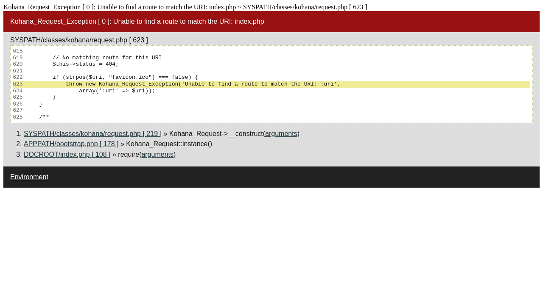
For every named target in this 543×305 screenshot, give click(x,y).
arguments (281, 133)
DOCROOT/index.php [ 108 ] (67, 154)
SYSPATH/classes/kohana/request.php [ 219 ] (93, 133)
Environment (29, 176)
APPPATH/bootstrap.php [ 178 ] (71, 143)
